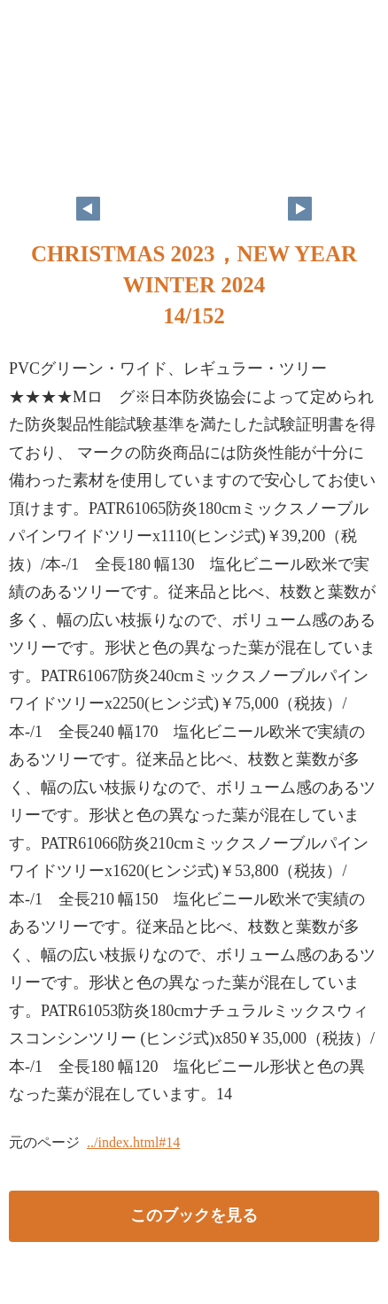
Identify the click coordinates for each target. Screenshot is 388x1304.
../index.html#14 (133, 1142)
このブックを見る (194, 1215)
